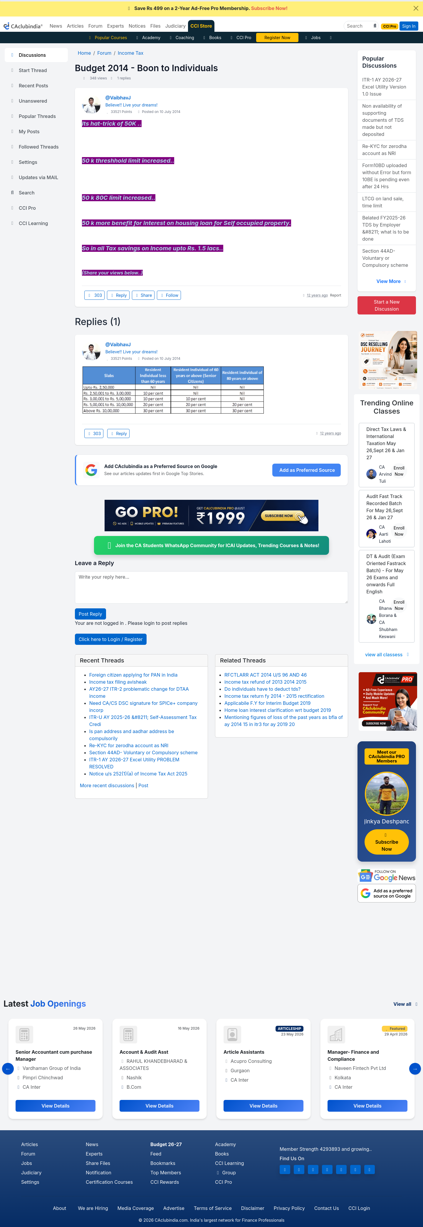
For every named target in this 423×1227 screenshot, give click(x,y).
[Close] (416, 8)
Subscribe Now (386, 842)
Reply (118, 295)
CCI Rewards (164, 1182)
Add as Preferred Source (307, 470)
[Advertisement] (211, 955)
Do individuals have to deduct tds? (262, 689)
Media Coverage (136, 1208)
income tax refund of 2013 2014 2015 (265, 682)
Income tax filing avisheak (118, 682)
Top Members (165, 1173)
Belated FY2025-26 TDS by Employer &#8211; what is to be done (385, 228)
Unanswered (28, 101)
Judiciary (31, 1173)
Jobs (311, 37)
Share (143, 295)
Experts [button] (115, 26)
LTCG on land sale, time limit (383, 202)
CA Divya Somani (277, 37)
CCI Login (359, 1208)
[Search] (358, 26)
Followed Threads (34, 147)
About (59, 1208)
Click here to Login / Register (111, 639)
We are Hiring (93, 1208)
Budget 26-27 (166, 1144)
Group (225, 1173)
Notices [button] (137, 26)
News (92, 1144)
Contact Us (326, 1208)
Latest (45, 1004)
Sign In (408, 26)
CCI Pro (240, 37)
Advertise (173, 1208)
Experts (94, 1154)
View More (391, 281)
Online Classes (387, 407)
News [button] (56, 26)
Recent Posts (28, 86)
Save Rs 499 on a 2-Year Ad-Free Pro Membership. (207, 8)
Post (143, 785)
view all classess (388, 654)
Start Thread (28, 70)
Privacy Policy (289, 1208)
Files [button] (155, 26)
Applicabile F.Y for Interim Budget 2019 (267, 703)
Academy (147, 37)
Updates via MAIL (33, 177)
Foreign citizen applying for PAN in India (133, 675)
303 (94, 295)
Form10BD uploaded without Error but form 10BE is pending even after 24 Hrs (386, 175)
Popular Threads (32, 116)
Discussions (27, 55)
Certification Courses (109, 1182)
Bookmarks (162, 1163)
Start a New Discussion (387, 305)
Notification (98, 1173)
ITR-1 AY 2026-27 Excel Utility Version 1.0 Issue (384, 87)
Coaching (181, 37)
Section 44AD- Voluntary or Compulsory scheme (143, 752)
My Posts (24, 131)
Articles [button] (75, 26)
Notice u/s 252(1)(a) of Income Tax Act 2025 (138, 774)
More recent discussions (107, 785)
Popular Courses (107, 37)
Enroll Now (399, 471)
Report (335, 295)
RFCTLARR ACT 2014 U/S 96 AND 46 (265, 675)
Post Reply (90, 614)
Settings (23, 162)
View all (406, 1004)
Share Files (98, 1163)
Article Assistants (244, 1052)
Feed (155, 1154)
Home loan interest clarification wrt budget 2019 (277, 710)
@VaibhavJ (118, 98)
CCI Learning (28, 223)
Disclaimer (252, 1208)
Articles (29, 1144)
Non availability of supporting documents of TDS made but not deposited (383, 120)
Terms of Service (213, 1208)
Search (22, 193)
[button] (374, 26)
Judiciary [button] (175, 26)
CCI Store (201, 26)
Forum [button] (95, 26)
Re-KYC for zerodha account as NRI (129, 745)
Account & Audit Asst (144, 1052)
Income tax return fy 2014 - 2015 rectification (274, 696)
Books (211, 37)
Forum (28, 1154)
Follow (169, 295)
